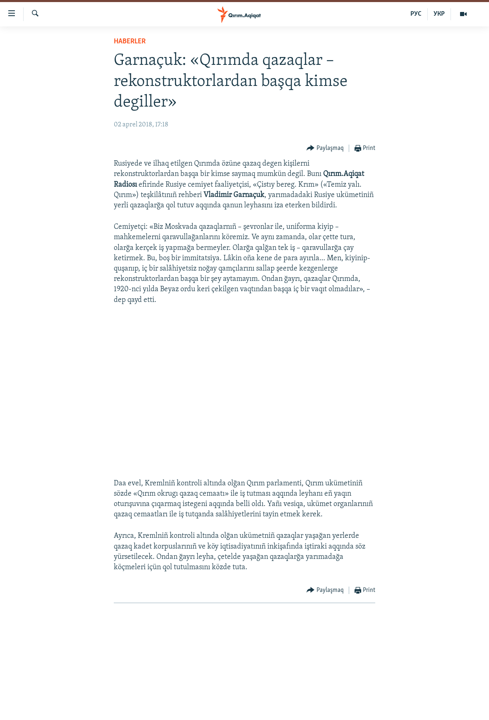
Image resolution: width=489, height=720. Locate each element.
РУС (416, 14)
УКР (439, 14)
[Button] (325, 148)
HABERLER (130, 41)
